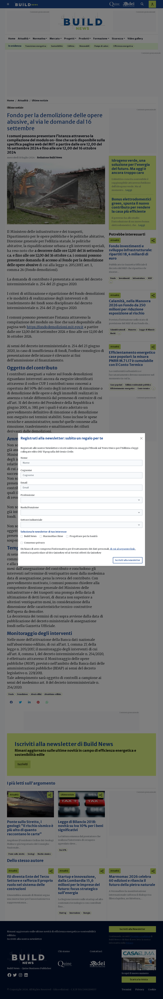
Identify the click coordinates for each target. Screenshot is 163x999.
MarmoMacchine (53, 536)
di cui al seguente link (122, 548)
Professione (28, 495)
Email (24, 482)
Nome (24, 457)
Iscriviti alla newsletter (127, 560)
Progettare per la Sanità (83, 536)
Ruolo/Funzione (30, 507)
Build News (30, 536)
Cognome (26, 470)
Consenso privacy (34, 542)
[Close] (141, 438)
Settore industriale (31, 519)
